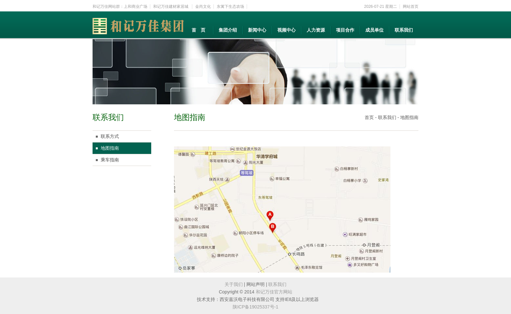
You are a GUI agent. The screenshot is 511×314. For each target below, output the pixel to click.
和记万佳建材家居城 (171, 6)
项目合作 (345, 30)
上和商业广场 (135, 6)
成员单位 (374, 30)
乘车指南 (110, 159)
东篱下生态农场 (230, 6)
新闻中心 (257, 30)
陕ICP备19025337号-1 (255, 306)
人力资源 (316, 30)
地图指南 (110, 148)
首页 (369, 117)
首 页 (198, 30)
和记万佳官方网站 (274, 291)
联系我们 (404, 30)
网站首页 (410, 6)
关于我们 (234, 284)
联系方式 (110, 136)
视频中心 (286, 30)
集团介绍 (228, 30)
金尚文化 (203, 6)
